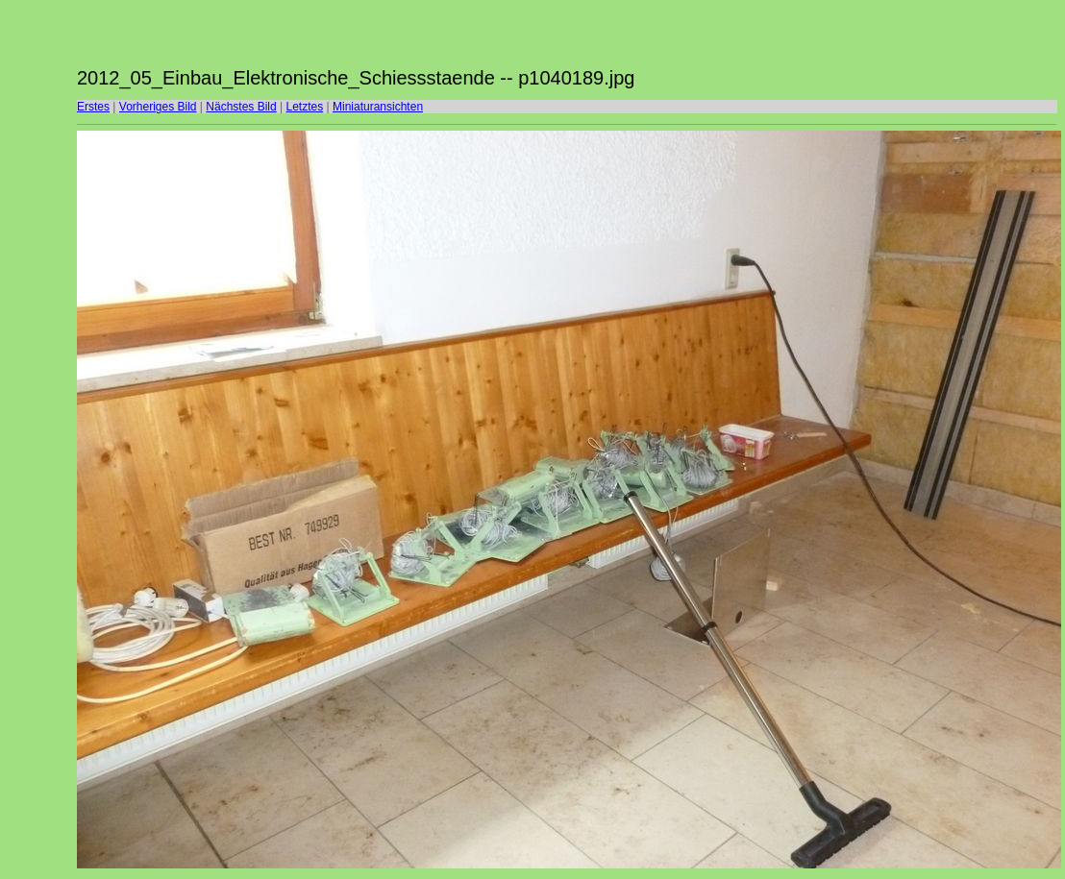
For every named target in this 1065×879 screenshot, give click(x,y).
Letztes (305, 106)
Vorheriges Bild (158, 106)
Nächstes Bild (241, 106)
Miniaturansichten (378, 106)
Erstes (93, 106)
